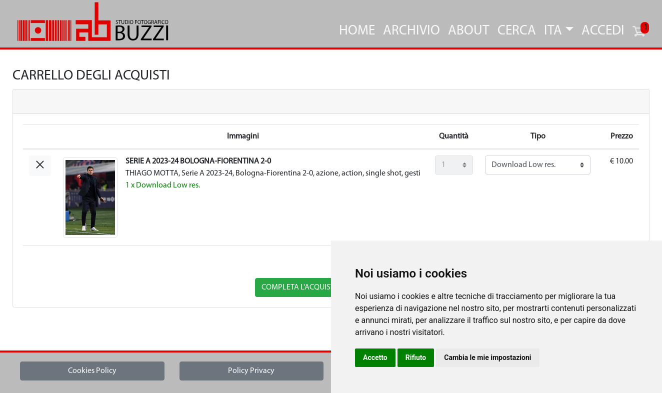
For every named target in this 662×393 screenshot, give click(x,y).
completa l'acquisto (301, 288)
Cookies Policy (92, 371)
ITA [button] (553, 31)
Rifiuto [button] (416, 358)
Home (357, 31)
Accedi (603, 31)
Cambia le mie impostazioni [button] (487, 358)
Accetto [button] (375, 358)
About (469, 31)
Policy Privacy (251, 371)
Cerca (517, 31)
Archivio (411, 31)
